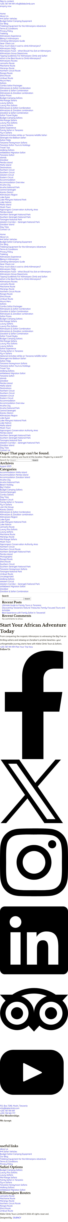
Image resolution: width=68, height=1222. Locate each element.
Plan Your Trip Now (24, 647)
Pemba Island (6, 554)
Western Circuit (7, 581)
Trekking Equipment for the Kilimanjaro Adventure (23, 1159)
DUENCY (17, 1217)
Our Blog (4, 1156)
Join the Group (7, 507)
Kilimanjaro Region (9, 517)
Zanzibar (4, 589)
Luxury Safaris (6, 532)
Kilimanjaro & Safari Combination (15, 512)
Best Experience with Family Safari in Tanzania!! (23, 612)
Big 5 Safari (5, 487)
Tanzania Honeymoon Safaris (13, 569)
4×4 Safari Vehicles (8, 1151)
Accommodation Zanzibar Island (15, 477)
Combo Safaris (7, 494)
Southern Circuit (7, 564)
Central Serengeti (8, 492)
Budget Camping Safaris (11, 489)
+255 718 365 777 (7, 1113)
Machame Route (7, 534)
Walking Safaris (7, 579)
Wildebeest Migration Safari (12, 586)
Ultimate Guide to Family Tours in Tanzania (21, 605)
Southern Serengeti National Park (15, 566)
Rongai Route (6, 559)
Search (5, 596)
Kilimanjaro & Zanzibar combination (16, 514)
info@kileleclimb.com (25, 3)
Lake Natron (5, 524)
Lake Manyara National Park (13, 522)
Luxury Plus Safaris (8, 529)
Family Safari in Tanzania (11, 502)
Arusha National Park (10, 482)
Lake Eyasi (5, 519)
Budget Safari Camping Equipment (16, 1154)
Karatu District (6, 509)
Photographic (6, 556)
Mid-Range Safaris (8, 539)
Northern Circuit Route (10, 549)
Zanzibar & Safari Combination (14, 591)
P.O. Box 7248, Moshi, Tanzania (13, 1106)
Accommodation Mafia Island (13, 472)
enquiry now (5, 6)
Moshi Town (5, 542)
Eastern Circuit (6, 499)
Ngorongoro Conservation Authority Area (19, 544)
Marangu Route (7, 537)
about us (4, 1149)
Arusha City (5, 480)
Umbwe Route (6, 574)
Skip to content (7, 1)
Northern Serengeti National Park (15, 551)
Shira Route (5, 561)
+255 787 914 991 (7, 3)
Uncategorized (6, 576)
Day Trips (4, 497)
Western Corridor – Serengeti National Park (20, 584)
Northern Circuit (7, 547)
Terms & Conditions (9, 1161)
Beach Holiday (6, 484)
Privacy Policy (6, 1164)
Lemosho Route (7, 527)
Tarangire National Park (11, 571)
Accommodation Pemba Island (14, 475)
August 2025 (5, 466)
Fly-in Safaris (6, 504)
